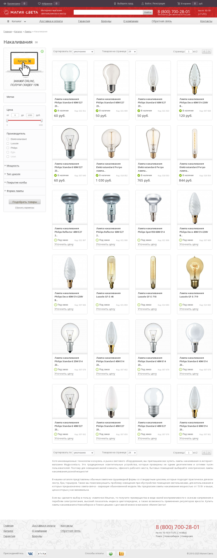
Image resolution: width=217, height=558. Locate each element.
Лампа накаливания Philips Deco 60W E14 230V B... (194, 102)
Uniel (13, 156)
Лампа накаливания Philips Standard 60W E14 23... (193, 426)
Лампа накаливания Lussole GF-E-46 (108, 295)
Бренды (106, 21)
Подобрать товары (24, 202)
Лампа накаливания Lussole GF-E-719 (192, 295)
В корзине (186, 3)
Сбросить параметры (24, 208)
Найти (147, 12)
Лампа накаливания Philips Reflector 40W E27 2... (68, 232)
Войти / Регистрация (155, 3)
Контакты (206, 21)
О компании (130, 21)
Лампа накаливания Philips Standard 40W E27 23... (68, 426)
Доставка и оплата (51, 21)
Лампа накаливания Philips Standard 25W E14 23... (68, 361)
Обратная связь (162, 21)
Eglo (13, 152)
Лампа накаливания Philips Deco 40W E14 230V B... (194, 232)
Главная (8, 31)
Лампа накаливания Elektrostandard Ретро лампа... (109, 167)
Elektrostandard (19, 139)
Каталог (16, 21)
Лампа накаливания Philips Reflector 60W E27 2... (110, 232)
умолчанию (80, 51)
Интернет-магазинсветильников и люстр (53, 12)
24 (129, 51)
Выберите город (125, 3)
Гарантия (84, 21)
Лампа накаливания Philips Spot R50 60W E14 (151, 230)
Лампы (28, 31)
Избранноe (47, 3)
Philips (14, 148)
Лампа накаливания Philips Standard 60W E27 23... (68, 102)
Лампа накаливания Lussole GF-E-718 (150, 295)
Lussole (15, 143)
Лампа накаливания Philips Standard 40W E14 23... (110, 361)
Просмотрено (13, 3)
